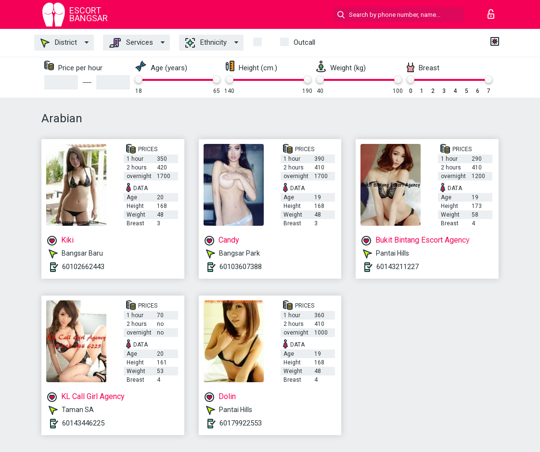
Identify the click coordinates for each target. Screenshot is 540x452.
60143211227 (397, 266)
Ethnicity (206, 43)
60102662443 (83, 266)
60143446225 (83, 423)
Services (131, 43)
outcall (304, 42)
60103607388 (240, 266)
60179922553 (240, 423)
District (58, 43)
